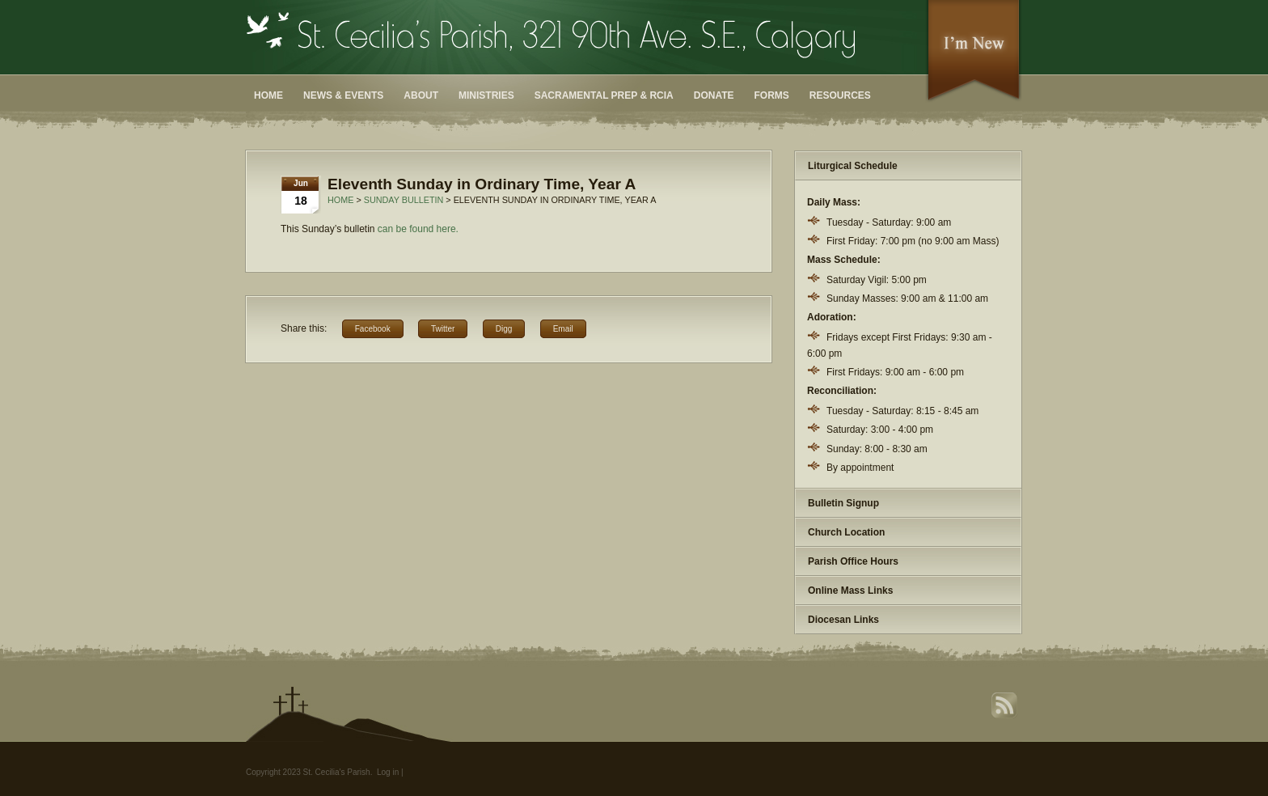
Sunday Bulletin (404, 200)
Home (268, 95)
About (421, 95)
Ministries (486, 95)
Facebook (373, 328)
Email (563, 328)
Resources (840, 95)
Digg (504, 328)
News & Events (343, 95)
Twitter (442, 328)
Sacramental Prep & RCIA (604, 95)
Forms (771, 95)
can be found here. (418, 229)
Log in (388, 772)
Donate (714, 95)
